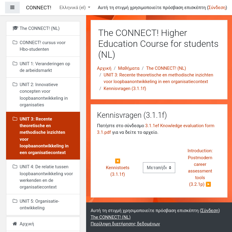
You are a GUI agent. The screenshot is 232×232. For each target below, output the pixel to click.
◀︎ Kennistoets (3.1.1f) (118, 167)
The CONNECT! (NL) (166, 68)
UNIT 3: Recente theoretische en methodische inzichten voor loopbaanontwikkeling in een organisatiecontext (158, 78)
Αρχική (104, 68)
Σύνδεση (217, 7)
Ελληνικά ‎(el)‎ (73, 7)
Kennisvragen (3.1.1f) (125, 88)
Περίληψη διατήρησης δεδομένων (125, 224)
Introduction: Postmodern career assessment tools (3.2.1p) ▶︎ (201, 167)
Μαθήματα (129, 68)
